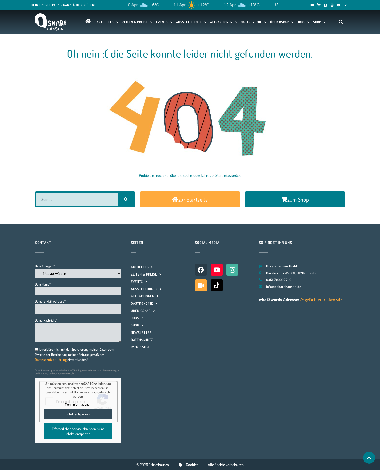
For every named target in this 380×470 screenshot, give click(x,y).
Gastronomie (254, 22)
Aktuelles (108, 22)
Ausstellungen (191, 22)
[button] (341, 22)
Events (164, 22)
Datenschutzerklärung (51, 359)
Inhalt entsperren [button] (78, 414)
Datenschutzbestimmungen (104, 370)
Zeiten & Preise (137, 22)
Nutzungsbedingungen (51, 373)
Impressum (140, 347)
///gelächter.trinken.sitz (321, 299)
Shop (319, 22)
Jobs (303, 22)
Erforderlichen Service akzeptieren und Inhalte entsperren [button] (78, 431)
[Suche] (126, 199)
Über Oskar (281, 22)
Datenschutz (142, 340)
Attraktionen (223, 22)
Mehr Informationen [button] (78, 404)
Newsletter (141, 332)
